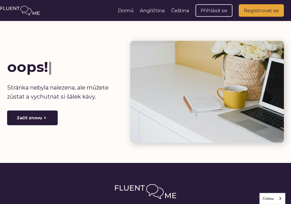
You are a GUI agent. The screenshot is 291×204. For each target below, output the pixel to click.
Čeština (268, 198)
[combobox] (272, 198)
